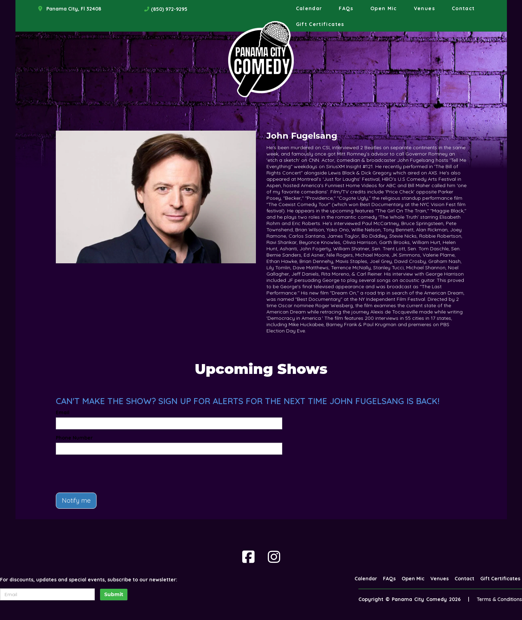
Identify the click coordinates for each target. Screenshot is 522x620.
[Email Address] (47, 594)
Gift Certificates (320, 24)
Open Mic (383, 8)
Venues (424, 8)
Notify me (76, 500)
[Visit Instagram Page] (274, 557)
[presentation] (109, 473)
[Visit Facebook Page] (248, 557)
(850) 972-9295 (169, 9)
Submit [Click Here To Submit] (113, 594)
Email (63, 412)
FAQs (346, 8)
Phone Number (74, 438)
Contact (463, 8)
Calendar (309, 8)
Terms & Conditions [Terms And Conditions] (499, 599)
